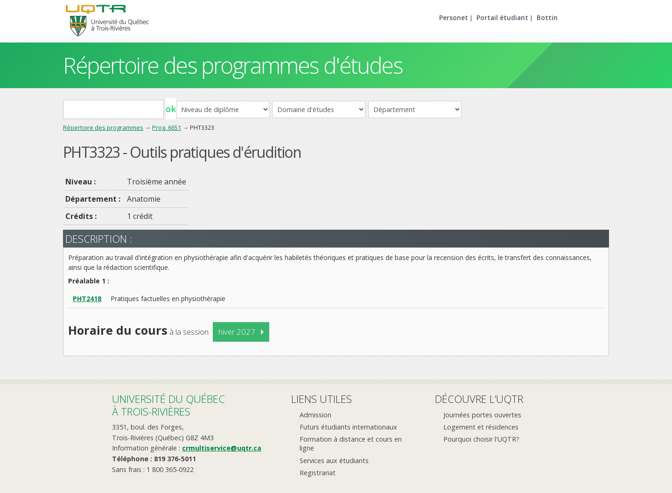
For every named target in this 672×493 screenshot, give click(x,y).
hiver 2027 (236, 331)
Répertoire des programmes (103, 127)
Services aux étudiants (334, 460)
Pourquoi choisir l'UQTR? (481, 439)
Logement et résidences (480, 427)
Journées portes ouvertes (482, 414)
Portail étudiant (502, 17)
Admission (315, 414)
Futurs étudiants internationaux (348, 427)
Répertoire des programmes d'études (232, 65)
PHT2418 (87, 298)
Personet (453, 17)
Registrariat (318, 472)
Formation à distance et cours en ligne (351, 443)
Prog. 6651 (166, 127)
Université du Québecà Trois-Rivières (168, 405)
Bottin (547, 17)
